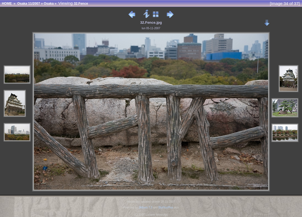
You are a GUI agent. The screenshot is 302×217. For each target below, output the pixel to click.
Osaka (49, 4)
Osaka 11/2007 (28, 4)
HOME (7, 4)
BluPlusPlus (165, 207)
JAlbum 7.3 (145, 207)
